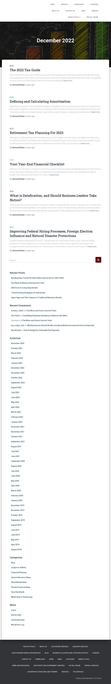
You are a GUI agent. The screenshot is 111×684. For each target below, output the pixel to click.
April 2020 (15, 486)
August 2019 (16, 525)
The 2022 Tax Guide (25, 70)
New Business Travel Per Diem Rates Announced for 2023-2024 (37, 278)
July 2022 (15, 392)
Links (83, 11)
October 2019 (16, 515)
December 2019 (17, 505)
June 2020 (15, 476)
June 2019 (15, 535)
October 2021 (16, 437)
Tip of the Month (17, 592)
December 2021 (17, 427)
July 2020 (15, 471)
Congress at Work (18, 567)
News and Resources (20, 665)
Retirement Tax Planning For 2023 (36, 133)
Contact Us (70, 11)
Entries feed (16, 615)
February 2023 (17, 358)
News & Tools (74, 17)
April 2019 (15, 545)
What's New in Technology (21, 597)
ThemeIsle (97, 678)
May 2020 (15, 481)
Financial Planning (18, 572)
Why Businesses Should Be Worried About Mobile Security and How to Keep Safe (60, 325)
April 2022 (15, 407)
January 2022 (16, 422)
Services (64, 4)
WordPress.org (17, 625)
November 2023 (17, 343)
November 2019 (17, 510)
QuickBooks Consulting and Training (42, 672)
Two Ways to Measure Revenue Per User (27, 283)
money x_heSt (17, 311)
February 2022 (17, 417)
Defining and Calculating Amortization (40, 101)
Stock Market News (19, 582)
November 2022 (17, 373)
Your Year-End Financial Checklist (37, 164)
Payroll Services (92, 665)
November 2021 (17, 432)
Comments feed (17, 620)
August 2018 (16, 550)
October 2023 (16, 348)
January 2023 (16, 363)
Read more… (68, 81)
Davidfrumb (16, 330)
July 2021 (15, 451)
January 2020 (16, 500)
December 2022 (17, 368)
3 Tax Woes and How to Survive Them (41, 311)
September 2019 (18, 520)
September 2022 (18, 383)
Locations (94, 4)
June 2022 (15, 397)
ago (30, 85)
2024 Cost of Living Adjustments (24, 288)
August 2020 (16, 466)
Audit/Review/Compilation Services (26, 653)
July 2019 (15, 530)
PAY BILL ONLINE (92, 17)
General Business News (21, 577)
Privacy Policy (29, 646)
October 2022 (16, 378)
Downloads (79, 4)
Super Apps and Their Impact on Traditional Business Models (36, 298)
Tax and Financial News (20, 587)
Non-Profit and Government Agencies (49, 665)
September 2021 (18, 442)
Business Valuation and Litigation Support (70, 653)
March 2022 (16, 412)
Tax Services (78, 672)
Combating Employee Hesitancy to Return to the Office (45, 316)
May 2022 (15, 402)
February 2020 (17, 496)
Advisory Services (80, 646)
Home (52, 4)
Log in (13, 610)
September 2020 (18, 461)
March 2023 (16, 353)
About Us (55, 11)
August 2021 (16, 446)
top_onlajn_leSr (17, 325)
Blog (12, 66)
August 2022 (16, 387)
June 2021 (15, 456)
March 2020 (16, 491)
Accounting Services (59, 646)
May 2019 (15, 540)
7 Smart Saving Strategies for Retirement (28, 293)
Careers (94, 11)
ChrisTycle (15, 316)
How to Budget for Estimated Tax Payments (41, 330)
